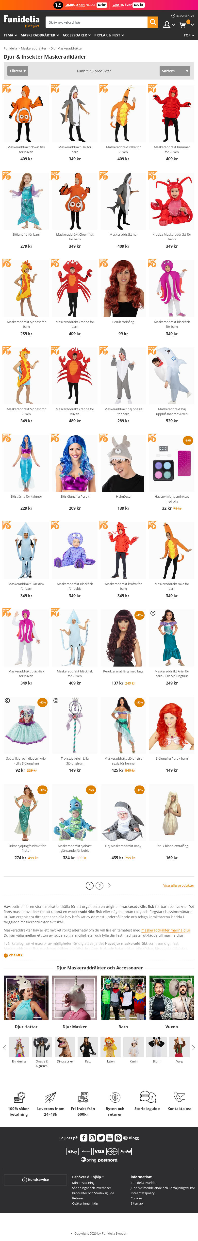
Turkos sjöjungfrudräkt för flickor (26, 848)
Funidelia (10, 48)
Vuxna (171, 1026)
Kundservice (35, 1179)
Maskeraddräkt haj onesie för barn (123, 411)
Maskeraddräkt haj (123, 234)
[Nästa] (109, 886)
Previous (4, 1047)
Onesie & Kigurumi (42, 1063)
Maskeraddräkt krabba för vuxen (75, 411)
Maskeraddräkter (38, 35)
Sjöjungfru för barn (26, 234)
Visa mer (16, 955)
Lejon (111, 1061)
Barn (123, 1026)
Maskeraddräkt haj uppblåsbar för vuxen (172, 411)
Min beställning (83, 1182)
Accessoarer (75, 35)
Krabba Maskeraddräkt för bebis (171, 237)
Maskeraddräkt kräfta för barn (123, 586)
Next (193, 1047)
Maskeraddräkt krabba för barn (75, 324)
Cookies (136, 1198)
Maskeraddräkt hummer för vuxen (172, 149)
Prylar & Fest (107, 35)
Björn (156, 1061)
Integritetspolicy (143, 1193)
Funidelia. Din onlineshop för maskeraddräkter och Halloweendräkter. (21, 21)
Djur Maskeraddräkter (66, 48)
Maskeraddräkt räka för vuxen (123, 149)
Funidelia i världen (144, 1182)
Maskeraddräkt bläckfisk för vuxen (26, 673)
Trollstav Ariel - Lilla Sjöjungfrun (75, 761)
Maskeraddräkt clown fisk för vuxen (26, 149)
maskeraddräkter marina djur (165, 930)
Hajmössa (123, 496)
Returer (77, 1198)
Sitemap (137, 1203)
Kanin (133, 1061)
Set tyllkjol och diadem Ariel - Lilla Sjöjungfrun (26, 761)
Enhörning (19, 1061)
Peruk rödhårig (123, 322)
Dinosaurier (65, 1061)
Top (187, 35)
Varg (179, 1061)
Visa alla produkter (178, 885)
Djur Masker (75, 1026)
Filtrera (16, 70)
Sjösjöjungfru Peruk (75, 496)
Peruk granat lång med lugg (123, 671)
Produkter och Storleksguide (93, 1193)
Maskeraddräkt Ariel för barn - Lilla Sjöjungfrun (172, 673)
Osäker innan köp (85, 1203)
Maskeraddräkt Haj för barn (74, 149)
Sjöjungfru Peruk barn (172, 758)
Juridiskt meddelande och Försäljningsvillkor (163, 1188)
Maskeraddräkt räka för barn (172, 586)
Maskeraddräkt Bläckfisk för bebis (75, 586)
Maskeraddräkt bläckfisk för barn (172, 324)
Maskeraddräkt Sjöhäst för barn (26, 324)
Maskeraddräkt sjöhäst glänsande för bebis (75, 848)
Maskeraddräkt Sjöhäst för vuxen (26, 411)
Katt (88, 1061)
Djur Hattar (26, 1026)
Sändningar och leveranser (91, 1188)
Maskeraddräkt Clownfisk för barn (75, 237)
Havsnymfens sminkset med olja (172, 499)
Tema (8, 35)
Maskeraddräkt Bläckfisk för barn (26, 586)
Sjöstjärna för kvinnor (26, 496)
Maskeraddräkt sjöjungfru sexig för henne (123, 761)
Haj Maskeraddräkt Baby (123, 846)
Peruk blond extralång (172, 846)
